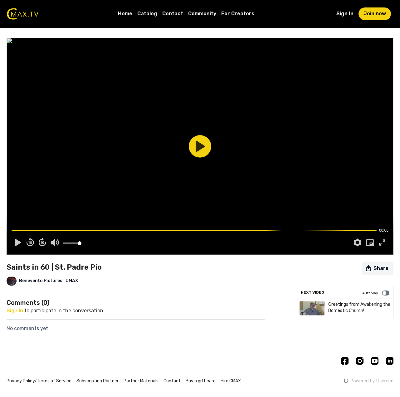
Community (202, 14)
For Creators (237, 14)
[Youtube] (374, 361)
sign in (15, 311)
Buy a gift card (201, 381)
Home (125, 14)
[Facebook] (345, 361)
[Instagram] (359, 361)
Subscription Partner (97, 381)
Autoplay (375, 293)
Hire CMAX (231, 381)
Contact (172, 14)
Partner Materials (141, 381)
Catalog (147, 14)
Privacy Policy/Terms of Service (39, 381)
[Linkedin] (389, 361)
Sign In (345, 14)
